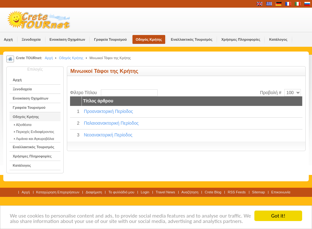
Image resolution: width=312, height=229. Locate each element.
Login (145, 192)
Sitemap (258, 192)
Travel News (165, 192)
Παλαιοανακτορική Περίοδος (111, 123)
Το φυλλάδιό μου (121, 192)
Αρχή (49, 58)
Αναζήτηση (189, 192)
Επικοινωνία (280, 192)
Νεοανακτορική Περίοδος (108, 135)
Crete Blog (213, 192)
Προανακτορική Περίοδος (108, 111)
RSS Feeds (236, 192)
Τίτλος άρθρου (98, 101)
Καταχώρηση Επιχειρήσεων (58, 192)
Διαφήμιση (94, 192)
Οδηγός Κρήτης (71, 58)
